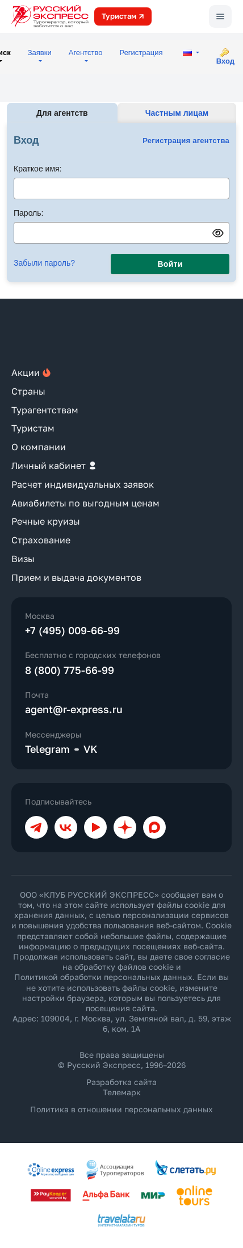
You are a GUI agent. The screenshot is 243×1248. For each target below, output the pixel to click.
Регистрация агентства (186, 140)
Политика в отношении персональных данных (121, 1109)
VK (90, 749)
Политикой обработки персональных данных (103, 977)
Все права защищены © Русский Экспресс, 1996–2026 (122, 1060)
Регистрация (141, 52)
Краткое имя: (38, 168)
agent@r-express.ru (74, 709)
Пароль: (28, 212)
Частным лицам (176, 113)
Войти (170, 264)
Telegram (47, 749)
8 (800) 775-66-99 (69, 670)
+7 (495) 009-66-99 (72, 630)
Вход (225, 61)
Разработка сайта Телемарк (121, 1087)
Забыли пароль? (44, 262)
